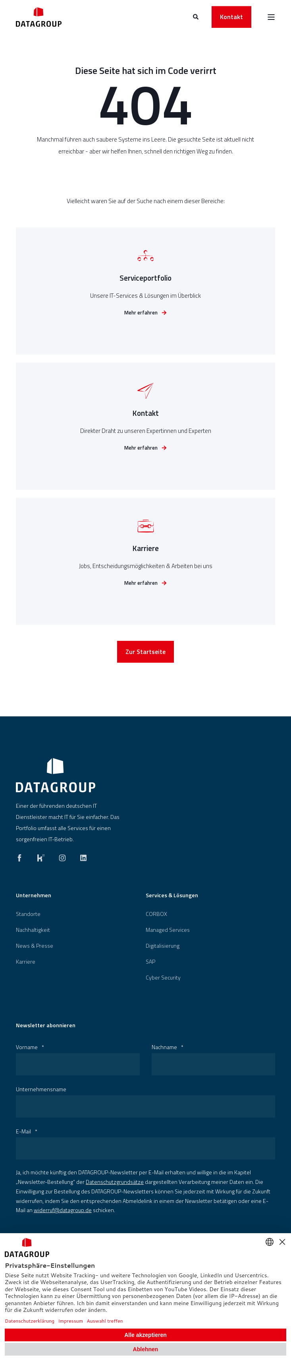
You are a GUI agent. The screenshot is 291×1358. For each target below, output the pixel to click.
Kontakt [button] (231, 16)
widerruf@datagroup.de (63, 1210)
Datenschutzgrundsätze (115, 1182)
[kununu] (41, 855)
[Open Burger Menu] (271, 17)
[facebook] (22, 855)
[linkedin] (81, 855)
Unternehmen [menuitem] (33, 895)
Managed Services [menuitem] (168, 930)
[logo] (55, 775)
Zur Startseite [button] (145, 653)
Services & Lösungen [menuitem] (172, 895)
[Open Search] (196, 16)
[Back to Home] (39, 17)
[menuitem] (28, 914)
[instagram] (62, 855)
